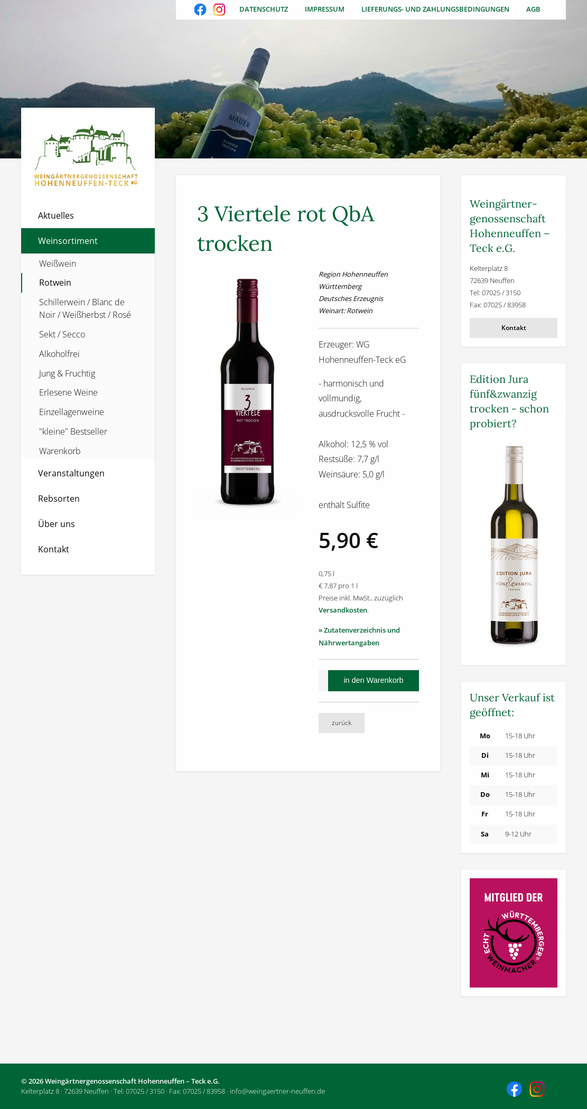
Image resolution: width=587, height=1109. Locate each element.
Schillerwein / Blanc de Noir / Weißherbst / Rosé (85, 308)
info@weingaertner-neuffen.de (277, 1091)
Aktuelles (56, 215)
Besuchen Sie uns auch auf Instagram (220, 10)
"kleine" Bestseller (73, 431)
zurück (341, 722)
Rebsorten (59, 498)
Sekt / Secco (62, 334)
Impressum (324, 9)
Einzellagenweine (71, 412)
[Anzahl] (323, 680)
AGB (533, 9)
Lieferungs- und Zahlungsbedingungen (435, 9)
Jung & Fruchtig (67, 373)
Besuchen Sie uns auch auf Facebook (201, 10)
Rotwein (55, 282)
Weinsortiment (68, 241)
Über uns (56, 524)
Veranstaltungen (71, 473)
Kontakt (53, 549)
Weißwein (57, 263)
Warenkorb (60, 451)
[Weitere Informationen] (513, 547)
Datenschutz (263, 9)
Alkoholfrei (59, 354)
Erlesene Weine (68, 392)
